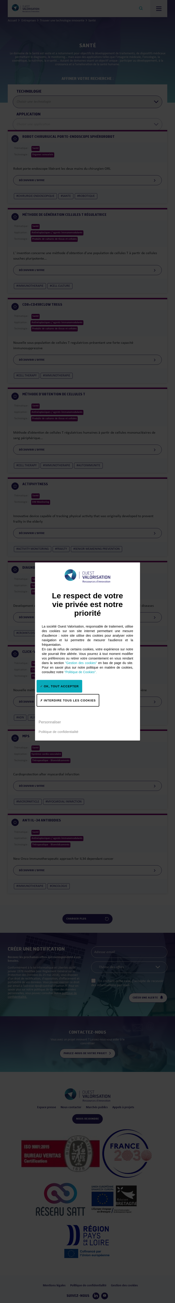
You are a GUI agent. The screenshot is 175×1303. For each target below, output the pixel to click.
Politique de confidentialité (58, 731)
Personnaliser (50, 722)
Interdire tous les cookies (68, 700)
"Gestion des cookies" (81, 663)
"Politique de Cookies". (80, 672)
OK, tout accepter (59, 686)
